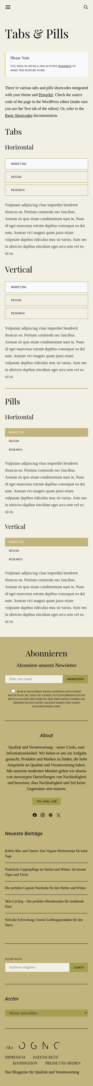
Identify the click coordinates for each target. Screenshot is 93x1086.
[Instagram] (42, 815)
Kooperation (25, 1063)
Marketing (18, 164)
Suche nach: (13, 959)
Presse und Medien (63, 1063)
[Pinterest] (50, 815)
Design (16, 177)
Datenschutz (45, 1057)
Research (18, 190)
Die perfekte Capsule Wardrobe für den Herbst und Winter (45, 888)
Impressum (15, 1057)
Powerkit (64, 66)
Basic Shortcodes (18, 115)
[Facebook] (34, 815)
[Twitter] (58, 815)
